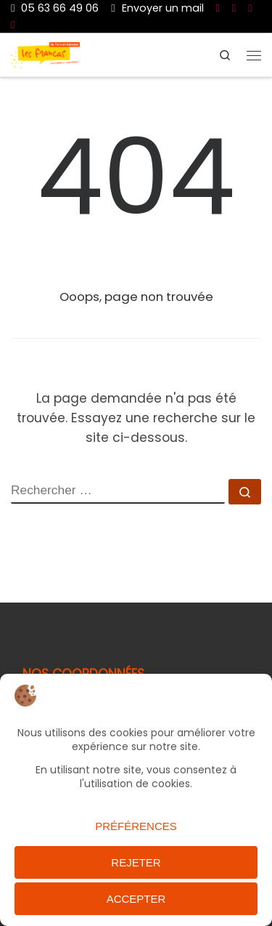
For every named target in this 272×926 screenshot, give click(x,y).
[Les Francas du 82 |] (45, 54)
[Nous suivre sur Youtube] (234, 8)
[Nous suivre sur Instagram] (13, 25)
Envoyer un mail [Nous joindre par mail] (157, 8)
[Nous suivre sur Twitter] (250, 8)
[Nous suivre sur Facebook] (218, 8)
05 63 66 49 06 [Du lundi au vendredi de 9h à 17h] (55, 8)
